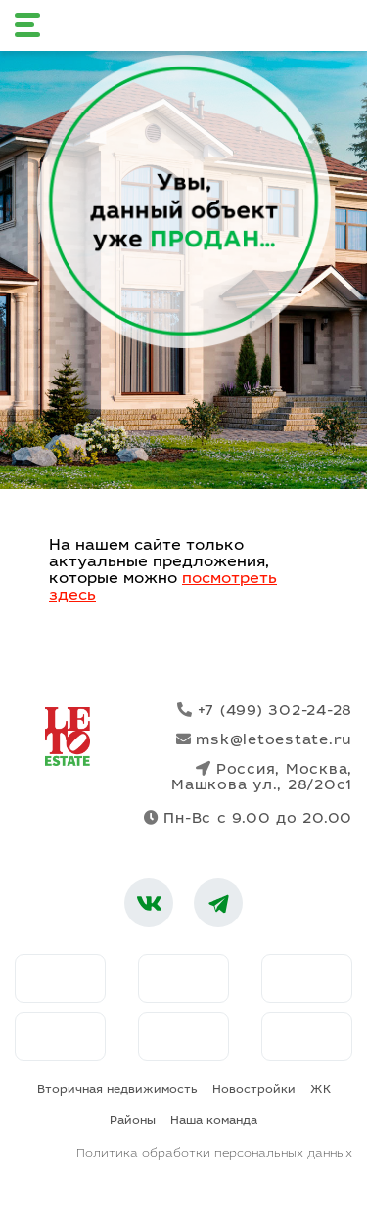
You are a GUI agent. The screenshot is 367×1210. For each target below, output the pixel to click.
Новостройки (254, 1090)
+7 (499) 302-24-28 (264, 710)
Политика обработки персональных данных (214, 1154)
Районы (133, 1121)
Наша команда (213, 1121)
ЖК (320, 1090)
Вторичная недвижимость (117, 1090)
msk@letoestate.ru (264, 740)
